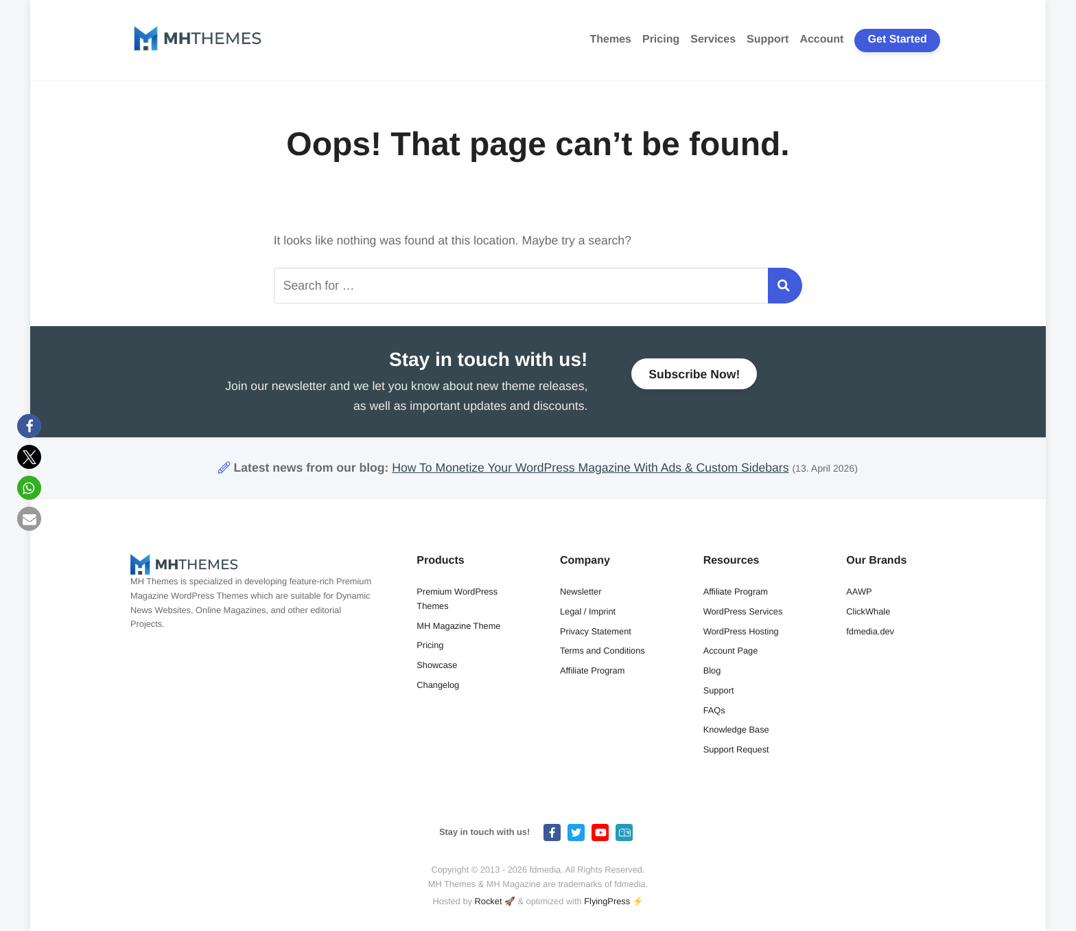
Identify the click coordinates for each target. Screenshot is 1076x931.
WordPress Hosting (741, 631)
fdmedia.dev (870, 631)
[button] (29, 426)
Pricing (660, 39)
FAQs (714, 710)
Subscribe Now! (694, 379)
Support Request (736, 749)
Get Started (897, 39)
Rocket (488, 901)
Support (767, 39)
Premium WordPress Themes (457, 598)
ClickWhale (868, 611)
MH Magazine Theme (458, 626)
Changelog (438, 685)
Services (713, 39)
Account (821, 39)
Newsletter (580, 591)
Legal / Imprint (588, 611)
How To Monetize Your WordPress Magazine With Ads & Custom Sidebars (590, 467)
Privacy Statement (595, 631)
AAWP (859, 591)
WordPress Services (743, 611)
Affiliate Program (592, 670)
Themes (610, 39)
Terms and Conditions (602, 650)
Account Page (730, 650)
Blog (712, 670)
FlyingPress (607, 901)
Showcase (437, 665)
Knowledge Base (736, 729)
